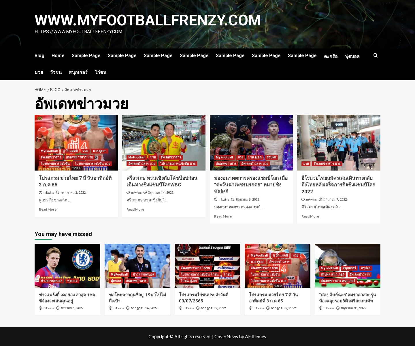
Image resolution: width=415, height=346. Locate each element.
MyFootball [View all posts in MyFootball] (49, 151)
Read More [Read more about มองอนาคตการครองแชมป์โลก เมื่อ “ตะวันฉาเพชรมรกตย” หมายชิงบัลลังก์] (223, 216)
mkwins (49, 192)
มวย (39, 72)
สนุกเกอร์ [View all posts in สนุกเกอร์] (349, 268)
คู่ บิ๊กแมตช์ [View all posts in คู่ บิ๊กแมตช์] (70, 151)
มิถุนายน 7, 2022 (335, 199)
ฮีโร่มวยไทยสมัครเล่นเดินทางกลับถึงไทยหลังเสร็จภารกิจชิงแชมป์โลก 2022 (338, 185)
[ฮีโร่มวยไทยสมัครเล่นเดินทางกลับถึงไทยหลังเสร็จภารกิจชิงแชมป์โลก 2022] (338, 143)
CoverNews (226, 336)
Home (58, 55)
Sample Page (86, 55)
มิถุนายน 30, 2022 (353, 308)
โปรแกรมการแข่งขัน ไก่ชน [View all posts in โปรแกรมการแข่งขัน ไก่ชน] (200, 274)
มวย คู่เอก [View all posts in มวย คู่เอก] (99, 151)
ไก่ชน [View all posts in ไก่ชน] (228, 274)
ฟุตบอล (352, 56)
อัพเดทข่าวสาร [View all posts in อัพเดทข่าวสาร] (51, 157)
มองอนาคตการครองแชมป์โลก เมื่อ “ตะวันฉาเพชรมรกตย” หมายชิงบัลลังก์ (251, 185)
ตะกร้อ (331, 56)
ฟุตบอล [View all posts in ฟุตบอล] (72, 281)
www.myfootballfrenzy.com (149, 20)
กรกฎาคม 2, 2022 (73, 192)
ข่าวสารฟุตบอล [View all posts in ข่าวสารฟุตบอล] (51, 281)
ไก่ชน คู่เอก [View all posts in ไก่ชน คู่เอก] (189, 281)
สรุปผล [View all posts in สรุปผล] (271, 157)
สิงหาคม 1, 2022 (72, 308)
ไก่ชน (100, 72)
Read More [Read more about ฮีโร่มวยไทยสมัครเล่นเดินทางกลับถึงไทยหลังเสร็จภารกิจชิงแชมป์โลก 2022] (310, 216)
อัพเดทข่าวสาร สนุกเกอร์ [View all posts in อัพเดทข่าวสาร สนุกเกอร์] (338, 281)
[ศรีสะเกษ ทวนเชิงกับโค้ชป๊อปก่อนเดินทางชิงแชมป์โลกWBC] (163, 143)
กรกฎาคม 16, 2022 (144, 308)
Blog (39, 55)
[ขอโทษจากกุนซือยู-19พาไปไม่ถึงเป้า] (137, 266)
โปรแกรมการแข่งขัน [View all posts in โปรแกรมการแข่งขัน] (55, 164)
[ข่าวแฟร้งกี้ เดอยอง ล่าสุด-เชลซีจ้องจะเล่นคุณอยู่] (67, 266)
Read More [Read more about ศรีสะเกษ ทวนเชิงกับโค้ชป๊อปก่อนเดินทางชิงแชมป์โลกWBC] (135, 209)
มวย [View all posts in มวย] (85, 151)
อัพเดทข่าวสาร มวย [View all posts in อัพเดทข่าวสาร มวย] (79, 157)
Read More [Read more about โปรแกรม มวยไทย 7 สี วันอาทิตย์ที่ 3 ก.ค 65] (47, 209)
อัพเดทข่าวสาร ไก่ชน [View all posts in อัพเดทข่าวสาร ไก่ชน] (195, 268)
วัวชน (56, 72)
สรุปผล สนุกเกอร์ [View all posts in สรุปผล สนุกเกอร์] (332, 274)
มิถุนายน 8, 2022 (247, 199)
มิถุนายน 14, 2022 (160, 192)
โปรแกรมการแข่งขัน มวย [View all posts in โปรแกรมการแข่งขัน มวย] (92, 164)
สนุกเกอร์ (78, 72)
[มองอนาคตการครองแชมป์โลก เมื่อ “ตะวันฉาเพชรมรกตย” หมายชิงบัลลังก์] (251, 143)
